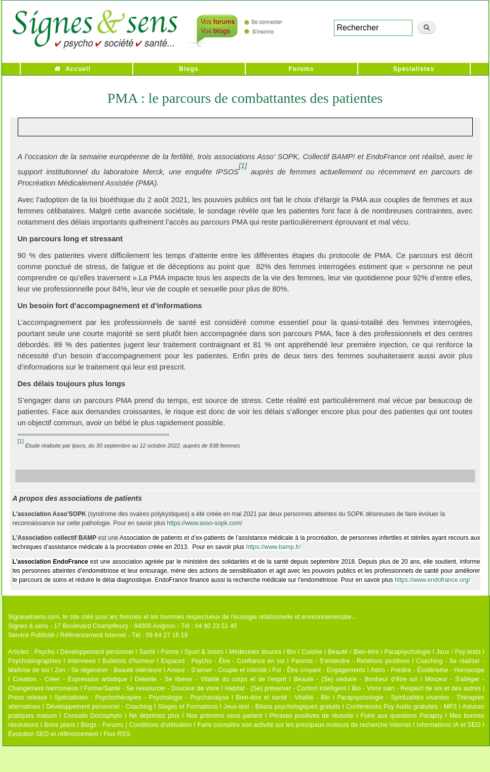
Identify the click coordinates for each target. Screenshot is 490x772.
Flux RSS (116, 734)
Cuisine (311, 651)
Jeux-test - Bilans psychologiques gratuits (281, 706)
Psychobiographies (34, 661)
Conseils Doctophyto (93, 715)
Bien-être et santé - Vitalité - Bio (283, 697)
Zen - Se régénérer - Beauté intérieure (108, 670)
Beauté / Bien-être (353, 651)
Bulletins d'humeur (128, 661)
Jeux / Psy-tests (458, 651)
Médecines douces (255, 651)
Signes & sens (28, 626)
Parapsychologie (407, 651)
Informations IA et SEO (449, 724)
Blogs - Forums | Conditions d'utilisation (136, 724)
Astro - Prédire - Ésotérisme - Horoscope (427, 670)
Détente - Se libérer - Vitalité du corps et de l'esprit (210, 679)
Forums (301, 68)
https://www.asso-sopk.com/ (204, 523)
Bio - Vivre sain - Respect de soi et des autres (416, 688)
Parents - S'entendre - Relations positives (350, 661)
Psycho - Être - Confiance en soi (238, 661)
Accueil (78, 68)
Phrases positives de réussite (312, 715)
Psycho (44, 651)
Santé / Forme (159, 651)
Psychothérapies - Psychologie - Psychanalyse (162, 697)
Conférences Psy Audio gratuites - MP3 (401, 706)
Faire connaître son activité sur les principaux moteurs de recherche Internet (304, 724)
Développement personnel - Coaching (99, 706)
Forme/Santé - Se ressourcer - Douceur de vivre (151, 688)
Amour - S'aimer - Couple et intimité (217, 670)
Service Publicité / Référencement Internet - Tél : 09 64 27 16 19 (98, 635)
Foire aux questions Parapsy (402, 715)
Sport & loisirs (203, 651)
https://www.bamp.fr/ (273, 546)
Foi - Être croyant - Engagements (318, 670)
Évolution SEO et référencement (53, 734)
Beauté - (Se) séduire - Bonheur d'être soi (356, 679)
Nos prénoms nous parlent (224, 715)
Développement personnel (97, 651)
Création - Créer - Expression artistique (70, 679)
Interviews (81, 661)
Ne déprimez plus (154, 715)
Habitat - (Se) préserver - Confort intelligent (286, 688)
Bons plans (59, 724)
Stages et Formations (188, 706)
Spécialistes (413, 68)
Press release (28, 697)
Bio (291, 651)
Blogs (188, 68)
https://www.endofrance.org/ (432, 579)
